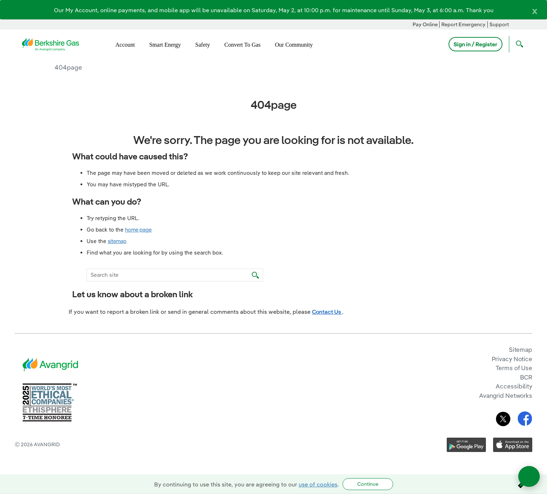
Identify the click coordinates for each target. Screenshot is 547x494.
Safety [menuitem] (202, 45)
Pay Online (425, 24)
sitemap (117, 241)
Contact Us (327, 311)
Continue (367, 484)
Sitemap (520, 349)
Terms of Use (514, 368)
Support (499, 24)
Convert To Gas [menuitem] (242, 45)
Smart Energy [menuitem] (165, 45)
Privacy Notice (512, 359)
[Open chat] (529, 476)
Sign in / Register (475, 44)
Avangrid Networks (505, 395)
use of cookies (318, 484)
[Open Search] (518, 44)
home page (138, 229)
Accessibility (514, 386)
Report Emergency (463, 24)
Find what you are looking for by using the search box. (155, 252)
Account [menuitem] (125, 45)
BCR (526, 377)
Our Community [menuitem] (294, 45)
